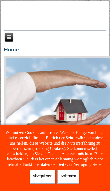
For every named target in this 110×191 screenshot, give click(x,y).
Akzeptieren (42, 176)
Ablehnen (68, 176)
